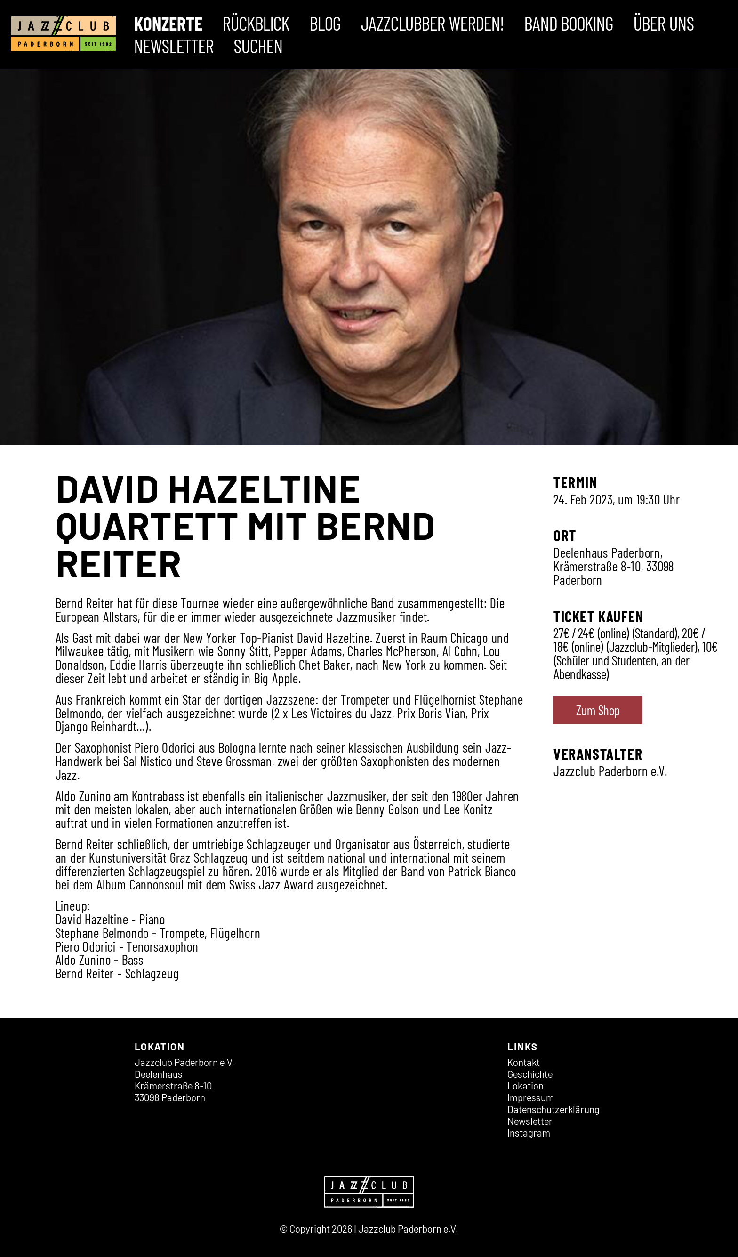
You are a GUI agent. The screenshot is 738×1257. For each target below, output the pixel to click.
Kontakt (523, 1062)
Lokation (525, 1085)
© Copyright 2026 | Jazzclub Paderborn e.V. (369, 1228)
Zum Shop (598, 710)
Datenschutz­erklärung (553, 1109)
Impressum (530, 1097)
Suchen (258, 45)
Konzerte (168, 23)
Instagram (528, 1132)
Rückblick (256, 23)
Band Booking (568, 23)
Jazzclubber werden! (432, 23)
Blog (325, 23)
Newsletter (174, 45)
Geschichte (530, 1074)
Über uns (664, 23)
